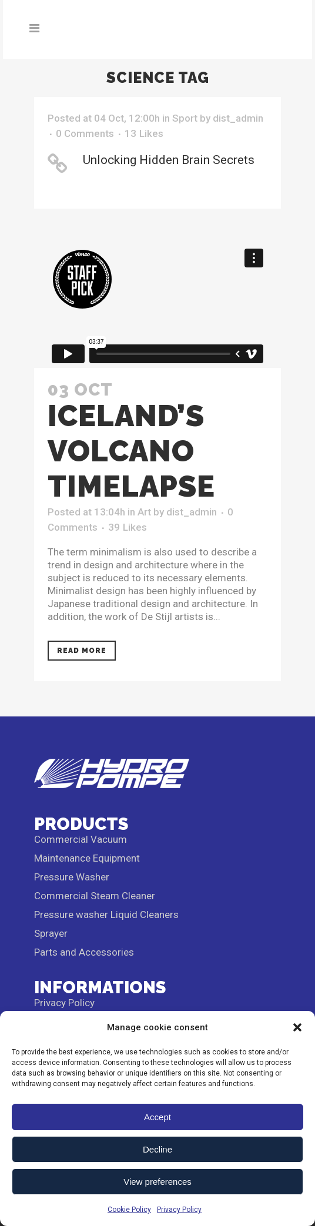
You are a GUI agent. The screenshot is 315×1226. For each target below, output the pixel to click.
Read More (81, 651)
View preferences (157, 1182)
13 (144, 133)
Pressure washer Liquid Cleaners (106, 914)
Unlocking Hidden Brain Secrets (168, 160)
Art (144, 512)
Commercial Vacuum (80, 839)
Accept (157, 1117)
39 (127, 527)
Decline (157, 1149)
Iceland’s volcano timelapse (131, 451)
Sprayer (51, 933)
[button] (297, 1027)
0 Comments (85, 133)
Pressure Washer (71, 877)
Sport (184, 118)
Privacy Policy (179, 1209)
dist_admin (238, 118)
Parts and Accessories (84, 952)
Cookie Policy (129, 1209)
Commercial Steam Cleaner (94, 896)
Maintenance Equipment (87, 858)
